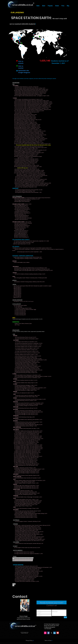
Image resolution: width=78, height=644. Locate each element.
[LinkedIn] (54, 633)
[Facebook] (48, 633)
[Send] (65, 617)
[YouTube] (57, 633)
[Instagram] (45, 633)
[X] (51, 633)
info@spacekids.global (49, 627)
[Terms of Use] (48, 640)
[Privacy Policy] (30, 640)
